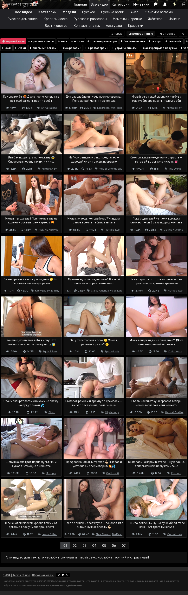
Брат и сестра (56, 26)
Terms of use (21, 575)
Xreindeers (175, 351)
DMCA (7, 575)
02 (75, 546)
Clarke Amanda (100, 290)
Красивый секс (55, 19)
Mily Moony (112, 412)
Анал (134, 12)
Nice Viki (53, 229)
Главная (80, 4)
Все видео (99, 4)
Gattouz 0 (112, 473)
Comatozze (174, 534)
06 (114, 546)
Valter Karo (116, 290)
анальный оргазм (43, 48)
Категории (121, 4)
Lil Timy (55, 290)
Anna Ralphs (49, 107)
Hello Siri (103, 168)
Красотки (135, 26)
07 (124, 546)
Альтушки (114, 26)
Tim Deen (117, 534)
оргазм (77, 41)
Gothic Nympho (173, 229)
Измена (175, 19)
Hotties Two (112, 229)
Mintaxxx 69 (174, 107)
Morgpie (51, 473)
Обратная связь (43, 575)
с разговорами (96, 48)
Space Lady (112, 351)
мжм (6, 48)
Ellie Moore (103, 107)
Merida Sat (115, 168)
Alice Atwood (103, 534)
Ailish (51, 412)
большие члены (132, 41)
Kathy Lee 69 (42, 290)
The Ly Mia (175, 168)
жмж (62, 41)
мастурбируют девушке (158, 48)
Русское (88, 12)
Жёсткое (155, 19)
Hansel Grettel (174, 412)
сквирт (155, 41)
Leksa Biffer (49, 534)
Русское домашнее (22, 19)
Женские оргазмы (158, 12)
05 (104, 546)
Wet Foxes (116, 107)
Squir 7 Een (50, 351)
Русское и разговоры (90, 19)
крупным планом (41, 41)
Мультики (141, 4)
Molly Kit (43, 229)
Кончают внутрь (87, 26)
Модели (69, 12)
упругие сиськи (124, 48)
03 (84, 546)
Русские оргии (112, 12)
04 (94, 546)
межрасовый (70, 48)
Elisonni (176, 473)
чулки (20, 48)
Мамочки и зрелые (127, 19)
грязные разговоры (102, 41)
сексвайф (173, 41)
